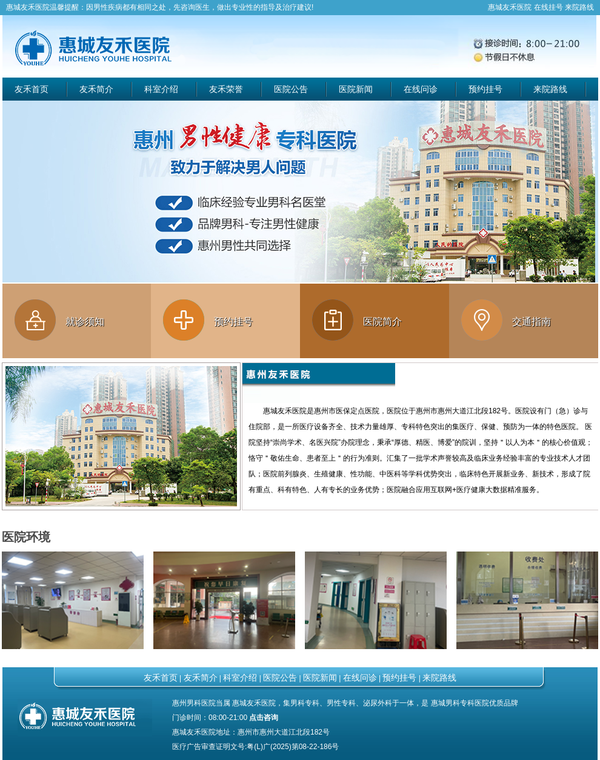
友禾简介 (96, 89)
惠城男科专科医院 (460, 703)
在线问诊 (421, 89)
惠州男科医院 (194, 703)
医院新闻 (356, 89)
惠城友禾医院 (28, 7)
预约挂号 (485, 89)
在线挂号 (548, 7)
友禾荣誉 (226, 89)
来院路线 (579, 7)
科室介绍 (161, 89)
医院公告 (291, 89)
